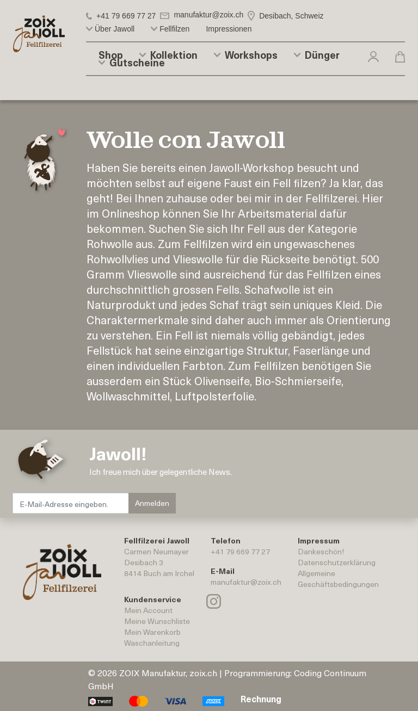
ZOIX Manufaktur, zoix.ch (168, 672)
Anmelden (152, 503)
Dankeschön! (321, 551)
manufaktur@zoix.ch (246, 582)
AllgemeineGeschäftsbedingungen (338, 578)
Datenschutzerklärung (337, 562)
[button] (373, 56)
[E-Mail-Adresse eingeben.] (71, 503)
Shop (111, 55)
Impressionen (228, 29)
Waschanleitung (152, 642)
